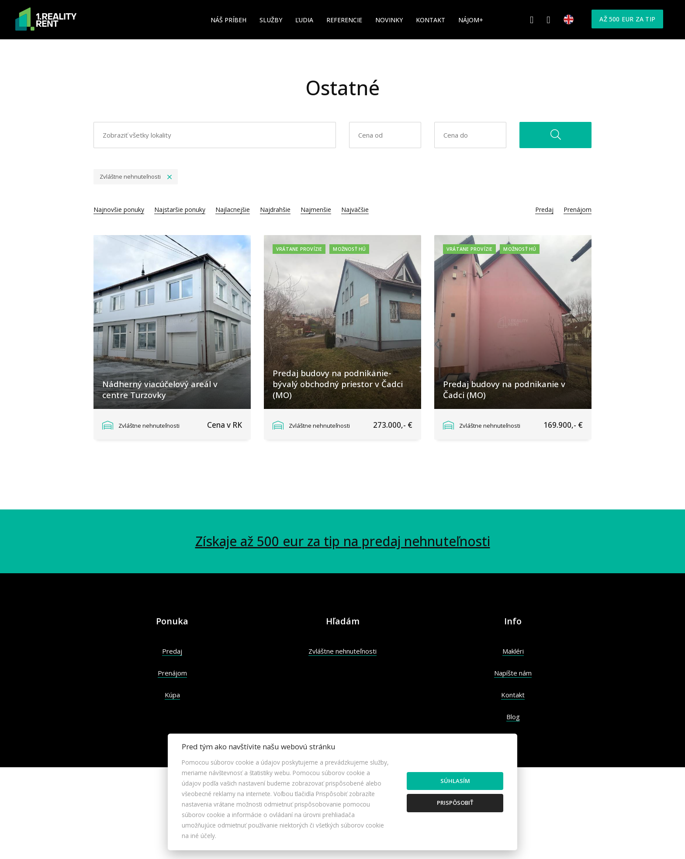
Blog (513, 716)
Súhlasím (455, 781)
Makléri (513, 651)
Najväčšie (355, 209)
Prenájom (578, 209)
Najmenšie (316, 209)
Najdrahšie (275, 209)
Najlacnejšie (232, 209)
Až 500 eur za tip (627, 19)
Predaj (544, 209)
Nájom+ (470, 20)
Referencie (344, 20)
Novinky (389, 20)
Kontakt (430, 20)
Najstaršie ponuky (179, 209)
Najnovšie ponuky (118, 209)
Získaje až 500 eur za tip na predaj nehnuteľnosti (342, 541)
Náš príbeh (228, 20)
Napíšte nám (513, 672)
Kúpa (172, 694)
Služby (270, 20)
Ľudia (304, 20)
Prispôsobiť (455, 803)
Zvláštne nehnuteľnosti (342, 651)
